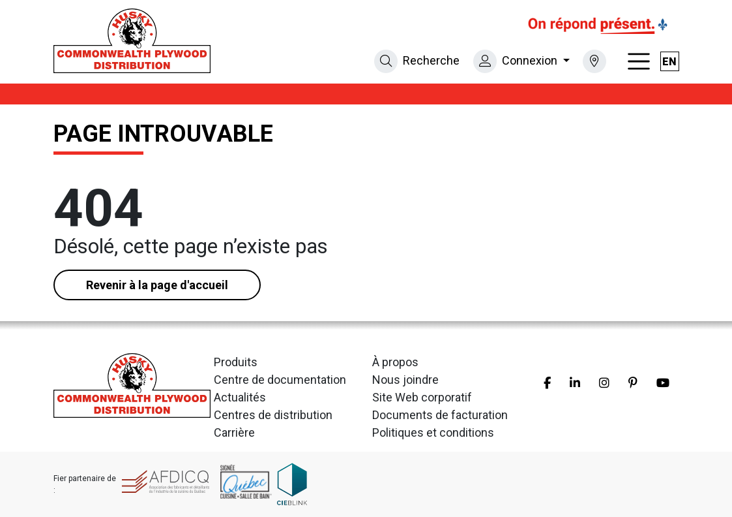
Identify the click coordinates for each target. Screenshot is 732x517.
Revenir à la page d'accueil (157, 285)
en (669, 61)
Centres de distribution (273, 415)
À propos (395, 362)
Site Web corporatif (422, 397)
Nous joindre (405, 379)
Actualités (240, 397)
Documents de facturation (440, 415)
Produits (235, 362)
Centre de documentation (280, 379)
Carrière (234, 432)
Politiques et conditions (433, 432)
